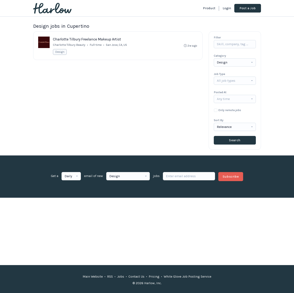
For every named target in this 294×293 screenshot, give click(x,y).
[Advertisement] (147, 231)
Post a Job (247, 8)
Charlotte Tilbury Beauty (69, 45)
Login (227, 8)
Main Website (93, 276)
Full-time (96, 45)
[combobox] (235, 62)
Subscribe (231, 176)
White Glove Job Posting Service (187, 276)
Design (60, 52)
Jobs (120, 276)
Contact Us (136, 276)
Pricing (154, 276)
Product (209, 8)
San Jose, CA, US (116, 45)
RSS (110, 276)
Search (234, 140)
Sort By (218, 120)
